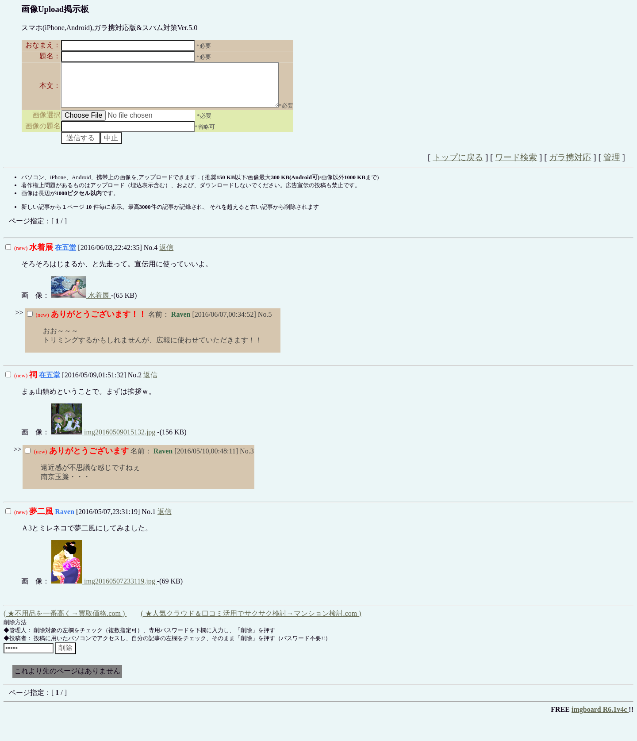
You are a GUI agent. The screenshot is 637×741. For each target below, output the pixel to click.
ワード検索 (516, 165)
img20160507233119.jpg (104, 589)
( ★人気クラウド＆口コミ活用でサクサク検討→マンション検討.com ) (251, 621)
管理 (611, 165)
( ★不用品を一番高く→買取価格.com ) (65, 621)
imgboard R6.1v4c (600, 717)
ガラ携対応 (570, 165)
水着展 (81, 303)
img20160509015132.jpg (104, 440)
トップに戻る (458, 165)
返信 (166, 255)
